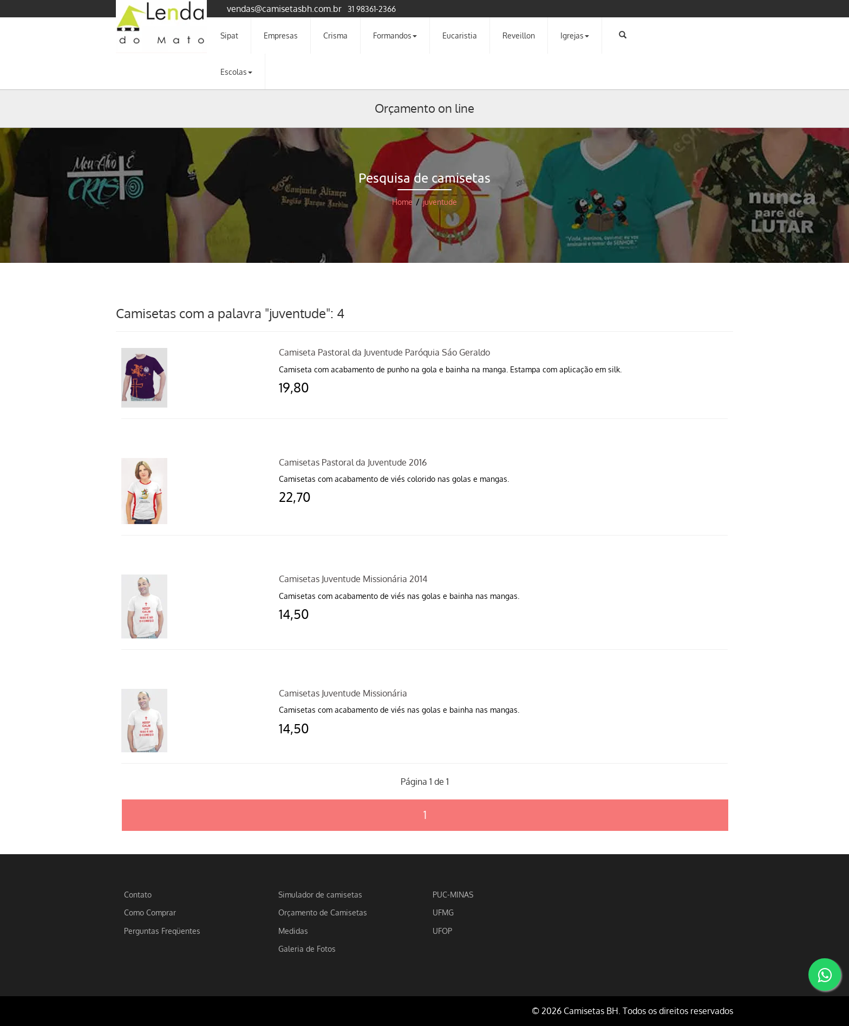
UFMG (443, 912)
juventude (440, 202)
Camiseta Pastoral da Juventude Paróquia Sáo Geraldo (384, 352)
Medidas (293, 930)
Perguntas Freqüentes (162, 930)
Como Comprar (150, 912)
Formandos (395, 35)
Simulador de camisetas (320, 894)
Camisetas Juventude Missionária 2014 (353, 578)
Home (402, 202)
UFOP (442, 930)
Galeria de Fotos (307, 948)
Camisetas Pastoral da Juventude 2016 (353, 462)
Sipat (229, 35)
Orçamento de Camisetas (322, 912)
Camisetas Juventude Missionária (343, 693)
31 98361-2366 (372, 9)
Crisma (335, 35)
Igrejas (574, 35)
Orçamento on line (424, 107)
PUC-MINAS (453, 894)
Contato (138, 894)
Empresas (281, 35)
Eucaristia (459, 35)
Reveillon (518, 35)
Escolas (236, 71)
